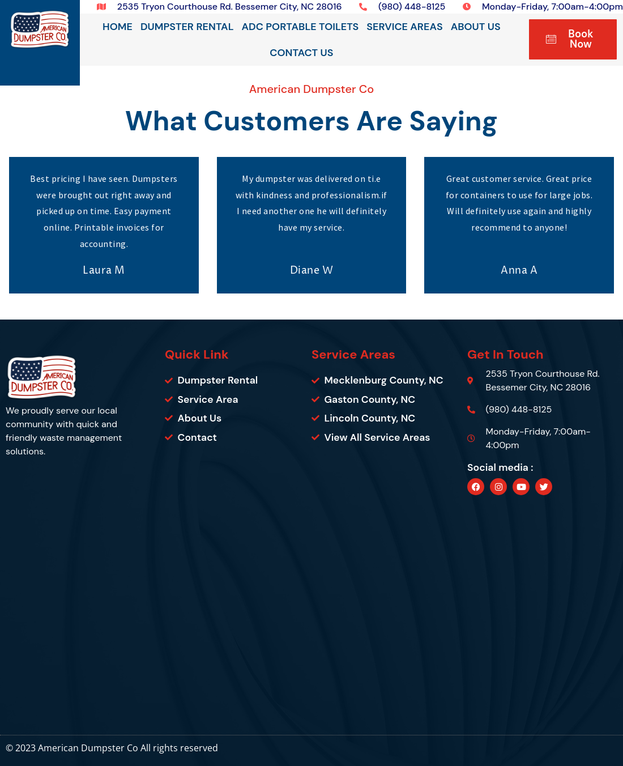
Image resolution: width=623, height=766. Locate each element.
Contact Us (301, 52)
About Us (476, 26)
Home (118, 26)
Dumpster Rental (187, 26)
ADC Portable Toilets (300, 26)
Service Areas (404, 26)
